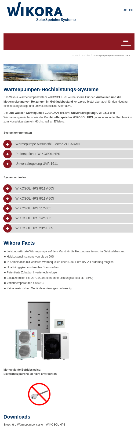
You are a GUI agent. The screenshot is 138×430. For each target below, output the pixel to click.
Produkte (86, 55)
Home (75, 55)
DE (125, 10)
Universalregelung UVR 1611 (36, 163)
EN (131, 10)
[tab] (70, 144)
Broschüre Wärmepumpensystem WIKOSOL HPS (34, 424)
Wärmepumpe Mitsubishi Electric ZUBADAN (47, 144)
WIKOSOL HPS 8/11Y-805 (34, 198)
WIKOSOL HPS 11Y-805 (33, 208)
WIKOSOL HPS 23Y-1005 (34, 228)
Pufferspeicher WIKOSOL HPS (37, 154)
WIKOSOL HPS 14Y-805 (33, 218)
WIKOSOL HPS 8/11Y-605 (34, 188)
